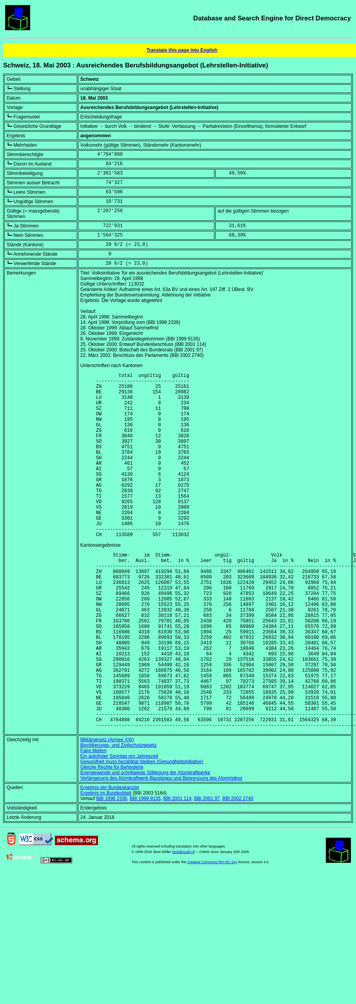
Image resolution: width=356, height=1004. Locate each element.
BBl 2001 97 (207, 871)
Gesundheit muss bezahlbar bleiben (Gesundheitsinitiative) (141, 834)
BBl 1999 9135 (145, 871)
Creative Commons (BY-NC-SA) (212, 935)
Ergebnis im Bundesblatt (105, 866)
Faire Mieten (93, 823)
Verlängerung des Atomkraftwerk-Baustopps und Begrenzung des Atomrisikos (161, 851)
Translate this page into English (182, 50)
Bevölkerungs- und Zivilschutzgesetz (118, 818)
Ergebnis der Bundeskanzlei (109, 860)
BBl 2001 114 (177, 871)
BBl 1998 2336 (111, 871)
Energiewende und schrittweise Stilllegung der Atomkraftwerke (145, 845)
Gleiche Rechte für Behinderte (111, 840)
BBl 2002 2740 (237, 871)
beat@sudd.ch (183, 925)
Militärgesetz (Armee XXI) (107, 812)
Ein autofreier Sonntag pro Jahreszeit (119, 829)
